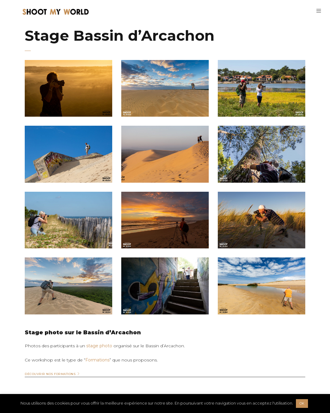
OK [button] (302, 403)
